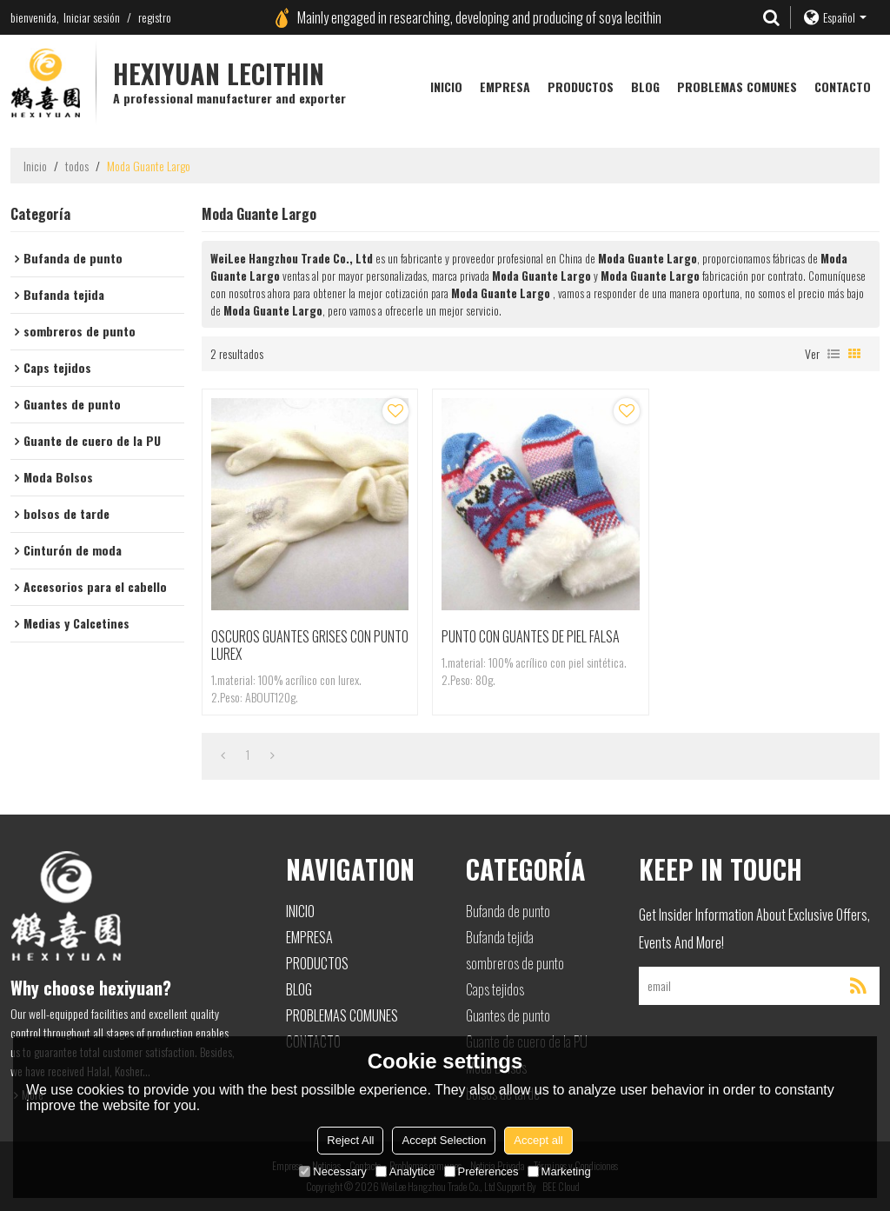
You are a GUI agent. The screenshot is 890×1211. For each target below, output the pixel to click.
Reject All (350, 1140)
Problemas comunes (737, 86)
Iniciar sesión (91, 17)
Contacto (842, 86)
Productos (581, 86)
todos (77, 166)
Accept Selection (444, 1140)
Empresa (505, 86)
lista (833, 354)
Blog (645, 86)
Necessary (332, 1171)
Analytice (405, 1171)
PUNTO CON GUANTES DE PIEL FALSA (531, 636)
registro (154, 17)
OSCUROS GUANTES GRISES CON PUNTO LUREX (309, 645)
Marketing (559, 1171)
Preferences (481, 1171)
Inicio (446, 86)
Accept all (538, 1140)
